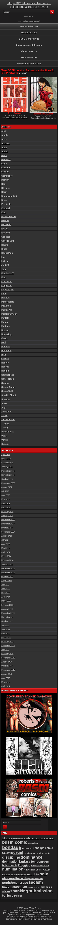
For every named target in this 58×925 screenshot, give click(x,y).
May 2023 (5, 593)
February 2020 (7, 654)
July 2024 (5, 540)
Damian (5, 180)
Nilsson (5, 330)
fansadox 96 (51, 118)
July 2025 (5, 491)
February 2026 (7, 463)
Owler (4, 338)
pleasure (8, 878)
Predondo (6, 350)
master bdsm (9, 874)
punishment (11, 882)
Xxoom (5, 444)
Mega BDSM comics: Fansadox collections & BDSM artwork (29, 5)
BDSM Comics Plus (29, 39)
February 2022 (7, 641)
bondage (11, 847)
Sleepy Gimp (8, 387)
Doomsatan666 (9, 196)
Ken (3, 277)
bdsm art (33, 838)
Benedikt (6, 159)
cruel (18, 852)
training (18, 896)
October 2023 (7, 577)
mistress (22, 874)
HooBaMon (7, 253)
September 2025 (8, 483)
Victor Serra (7, 432)
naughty (33, 874)
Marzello (5, 298)
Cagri (4, 164)
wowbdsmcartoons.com (29, 63)
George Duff (7, 241)
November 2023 (8, 572)
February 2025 (7, 512)
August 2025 (6, 487)
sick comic (46, 887)
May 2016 (5, 682)
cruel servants (43, 853)
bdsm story (33, 843)
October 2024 (7, 528)
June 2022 (5, 629)
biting (18, 117)
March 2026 (6, 459)
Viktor (4, 436)
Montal (4, 322)
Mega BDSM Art (29, 32)
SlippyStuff (7, 391)
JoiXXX (5, 265)
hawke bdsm (43, 865)
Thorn (4, 415)
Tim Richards (8, 419)
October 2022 (7, 621)
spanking (19, 891)
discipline (11, 857)
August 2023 (6, 581)
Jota (3, 269)
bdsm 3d (23, 838)
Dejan (4, 192)
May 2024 (5, 548)
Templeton (6, 411)
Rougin (5, 371)
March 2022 (6, 637)
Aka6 (3, 131)
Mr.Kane (5, 326)
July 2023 (5, 585)
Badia (4, 155)
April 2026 (5, 455)
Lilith (3, 294)
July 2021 (5, 650)
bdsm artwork (47, 838)
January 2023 (7, 609)
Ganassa (5, 237)
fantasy (25, 861)
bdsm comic (10, 117)
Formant (5, 233)
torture (8, 895)
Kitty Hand (6, 281)
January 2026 (7, 467)
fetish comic (9, 865)
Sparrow (5, 399)
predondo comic (35, 879)
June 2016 (5, 678)
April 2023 (5, 597)
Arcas (4, 139)
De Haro (5, 188)
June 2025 (5, 495)
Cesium (5, 172)
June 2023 (5, 589)
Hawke (4, 245)
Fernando (6, 224)
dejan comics (40, 118)
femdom (37, 861)
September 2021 (8, 646)
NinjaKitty (6, 334)
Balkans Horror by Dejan (43, 114)
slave (6, 891)
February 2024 (7, 560)
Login (32, 16)
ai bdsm (15, 838)
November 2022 (8, 617)
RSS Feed (21, 21)
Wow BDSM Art (29, 57)
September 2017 (8, 670)
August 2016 (6, 674)
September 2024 (8, 532)
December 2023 (8, 568)
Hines (4, 249)
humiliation (12, 869)
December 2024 (8, 520)
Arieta (4, 151)
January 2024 (7, 564)
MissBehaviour (9, 314)
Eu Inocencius (8, 216)
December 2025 (8, 471)
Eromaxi (5, 208)
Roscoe (5, 367)
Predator (5, 346)
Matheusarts (7, 302)
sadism (36, 882)
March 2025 (6, 507)
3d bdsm (7, 838)
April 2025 (5, 503)
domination (10, 861)
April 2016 (5, 686)
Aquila (4, 135)
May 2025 (5, 499)
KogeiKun (6, 285)
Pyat (3, 354)
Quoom (5, 358)
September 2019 (8, 658)
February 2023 (7, 605)
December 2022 (8, 613)
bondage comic (43, 848)
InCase (5, 261)
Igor (3, 257)
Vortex (4, 440)
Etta (3, 212)
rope (24, 882)
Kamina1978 (7, 273)
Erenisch (6, 204)
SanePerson (7, 379)
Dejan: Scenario (14, 113)
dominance (31, 857)
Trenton (5, 424)
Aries (4, 147)
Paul (3, 342)
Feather (5, 220)
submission (41, 891)
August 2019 (6, 662)
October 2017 (7, 666)
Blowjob (24, 117)
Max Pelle (6, 306)
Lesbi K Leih (7, 290)
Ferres (4, 229)
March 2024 (6, 556)
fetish (46, 862)
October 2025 (7, 479)
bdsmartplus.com (29, 51)
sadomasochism (14, 886)
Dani (3, 184)
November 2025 (8, 475)
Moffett (5, 318)
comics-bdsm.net (29, 26)
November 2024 (8, 524)
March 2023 (6, 601)
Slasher (5, 383)
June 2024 (5, 544)
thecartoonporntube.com (29, 45)
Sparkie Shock (8, 395)
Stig (3, 407)
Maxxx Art (6, 310)
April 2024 (5, 552)
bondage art (26, 848)
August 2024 (6, 536)
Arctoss (5, 143)
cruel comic (29, 853)
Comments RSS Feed (33, 21)
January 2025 (7, 516)
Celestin (5, 168)
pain (43, 873)
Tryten (4, 428)
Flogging (24, 865)
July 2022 (5, 625)
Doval (4, 200)
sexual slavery (34, 887)
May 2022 (5, 633)
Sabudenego (7, 375)
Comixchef (7, 176)
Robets (5, 363)
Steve (4, 403)
